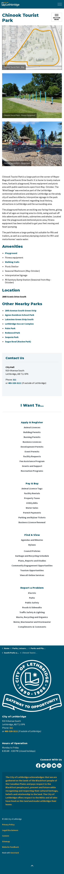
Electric (32, 592)
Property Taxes (32, 498)
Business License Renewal (32, 522)
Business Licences (32, 441)
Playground (11, 253)
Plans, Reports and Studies (32, 560)
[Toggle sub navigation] (56, 17)
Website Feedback (10, 847)
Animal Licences (32, 427)
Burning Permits (32, 437)
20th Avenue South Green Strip (20, 310)
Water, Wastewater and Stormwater (32, 621)
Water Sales (32, 507)
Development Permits (32, 446)
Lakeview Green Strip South (19, 319)
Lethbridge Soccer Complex (19, 323)
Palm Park (10, 328)
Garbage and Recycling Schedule (32, 555)
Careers (5, 836)
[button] (32, 47)
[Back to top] (32, 866)
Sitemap (6, 841)
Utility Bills (32, 503)
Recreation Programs (32, 470)
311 (11, 727)
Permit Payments (32, 512)
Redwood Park (12, 332)
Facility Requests (32, 456)
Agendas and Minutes (32, 539)
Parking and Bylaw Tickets (32, 517)
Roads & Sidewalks (32, 607)
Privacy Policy (8, 824)
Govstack (14, 853)
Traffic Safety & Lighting (32, 612)
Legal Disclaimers (10, 830)
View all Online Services (32, 575)
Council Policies (32, 551)
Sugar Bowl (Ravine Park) (18, 341)
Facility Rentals (32, 493)
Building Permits (32, 432)
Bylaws (32, 544)
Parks (32, 597)
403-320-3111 (11, 731)
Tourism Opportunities (32, 570)
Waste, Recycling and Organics (32, 617)
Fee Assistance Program (32, 461)
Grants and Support (32, 466)
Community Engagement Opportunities (32, 565)
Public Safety (32, 602)
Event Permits (32, 451)
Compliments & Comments (32, 626)
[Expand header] (59, 4)
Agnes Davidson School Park (19, 315)
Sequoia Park (12, 337)
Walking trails (12, 261)
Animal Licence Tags (32, 488)
